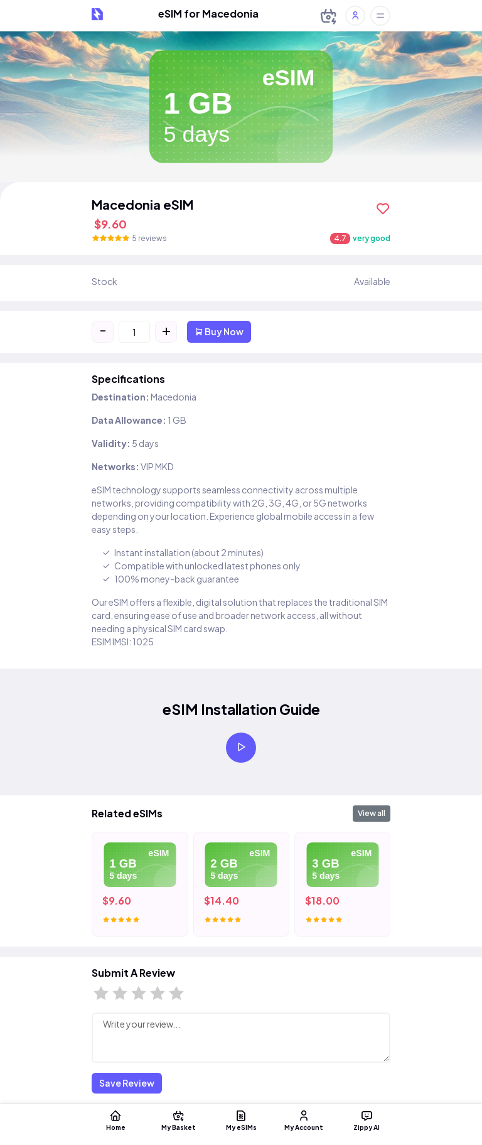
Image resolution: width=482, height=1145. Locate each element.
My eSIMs (241, 1120)
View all (371, 813)
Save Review (126, 1083)
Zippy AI (366, 1120)
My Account (303, 1120)
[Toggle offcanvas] (380, 16)
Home (115, 1120)
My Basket (178, 1120)
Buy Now (219, 331)
